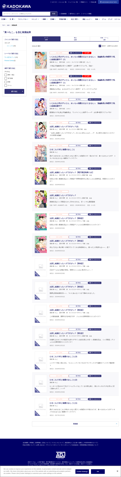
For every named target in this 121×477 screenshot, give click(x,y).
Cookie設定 (74, 446)
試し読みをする (75, 54)
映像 (97, 19)
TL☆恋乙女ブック (10, 57)
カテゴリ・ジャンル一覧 (59, 2)
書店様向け (68, 444)
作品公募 (93, 2)
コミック (35, 19)
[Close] (117, 471)
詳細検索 (63, 14)
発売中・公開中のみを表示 (110, 47)
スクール (117, 19)
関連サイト (84, 2)
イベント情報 (86, 14)
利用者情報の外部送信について (89, 446)
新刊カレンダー (74, 14)
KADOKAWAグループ (90, 444)
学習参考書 (63, 19)
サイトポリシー (65, 446)
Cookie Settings (82, 471)
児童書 (53, 19)
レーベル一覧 (74, 2)
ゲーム (104, 19)
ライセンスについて (57, 444)
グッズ (110, 19)
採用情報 (38, 444)
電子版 (87, 54)
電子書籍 (10, 78)
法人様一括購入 (78, 444)
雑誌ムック (87, 19)
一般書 (45, 19)
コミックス (10, 46)
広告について (46, 444)
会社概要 (25, 444)
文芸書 (4, 19)
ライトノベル (23, 19)
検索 (53, 14)
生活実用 (75, 19)
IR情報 (32, 444)
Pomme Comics (9, 60)
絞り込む (14, 91)
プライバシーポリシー (52, 446)
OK (98, 471)
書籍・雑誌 (11, 75)
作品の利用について (29, 446)
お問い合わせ (40, 446)
